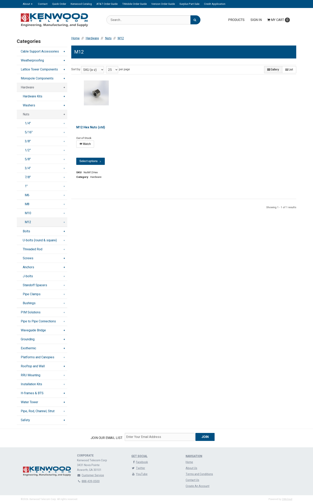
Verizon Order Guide (163, 4)
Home (189, 462)
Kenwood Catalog (81, 4)
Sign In (256, 20)
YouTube (139, 474)
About (26, 4)
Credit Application (214, 4)
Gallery (273, 69)
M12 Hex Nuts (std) (90, 127)
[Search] (195, 19)
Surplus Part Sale (189, 4)
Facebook (139, 462)
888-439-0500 (88, 481)
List (289, 69)
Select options (90, 161)
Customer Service (90, 475)
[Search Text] (153, 19)
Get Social (139, 456)
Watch (85, 144)
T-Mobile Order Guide (134, 4)
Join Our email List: (107, 438)
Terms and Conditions (199, 474)
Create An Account (197, 486)
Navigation (194, 456)
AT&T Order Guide (107, 4)
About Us (191, 468)
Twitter (138, 468)
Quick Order (59, 4)
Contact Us (192, 480)
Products (236, 20)
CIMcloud (287, 499)
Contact (43, 4)
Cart (278, 20)
